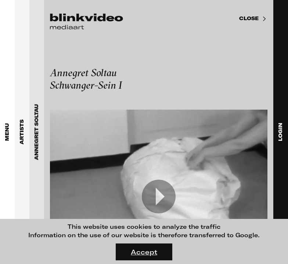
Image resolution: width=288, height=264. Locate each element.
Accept (144, 252)
